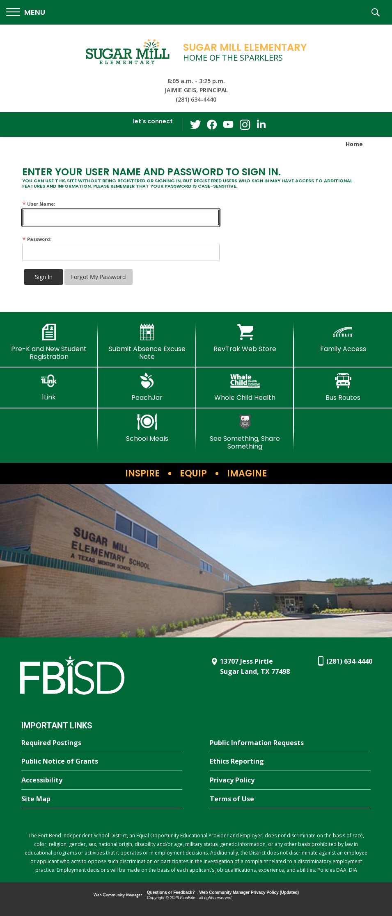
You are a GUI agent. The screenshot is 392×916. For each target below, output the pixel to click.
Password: (36, 239)
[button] (25, 12)
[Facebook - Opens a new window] (212, 124)
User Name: (38, 203)
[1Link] (49, 387)
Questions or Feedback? (171, 892)
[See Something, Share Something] (245, 432)
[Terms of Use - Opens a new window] (290, 799)
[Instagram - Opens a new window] (244, 125)
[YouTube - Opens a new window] (228, 124)
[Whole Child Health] (245, 387)
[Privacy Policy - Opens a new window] (290, 780)
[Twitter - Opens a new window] (195, 124)
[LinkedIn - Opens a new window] (261, 124)
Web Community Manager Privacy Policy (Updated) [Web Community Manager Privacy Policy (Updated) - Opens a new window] (249, 892)
